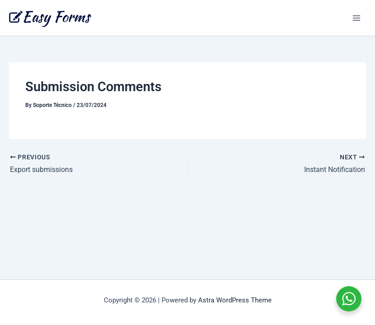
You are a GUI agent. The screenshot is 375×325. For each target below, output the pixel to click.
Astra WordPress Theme (235, 300)
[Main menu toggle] (356, 18)
